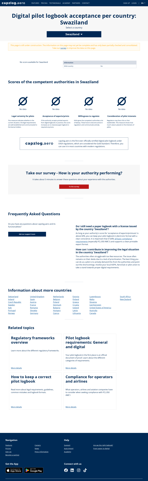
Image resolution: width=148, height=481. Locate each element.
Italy (10, 308)
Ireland (11, 299)
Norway (11, 313)
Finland (76, 299)
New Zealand (125, 299)
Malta (91, 299)
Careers (38, 445)
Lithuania (77, 313)
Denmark (57, 305)
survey (63, 48)
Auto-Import (68, 448)
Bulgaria (56, 308)
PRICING (44, 3)
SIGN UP (126, 3)
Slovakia (33, 310)
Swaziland (72, 34)
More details (16, 368)
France (33, 305)
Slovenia (93, 302)
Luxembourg (95, 296)
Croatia (76, 305)
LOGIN (134, 3)
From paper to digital (101, 448)
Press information (41, 452)
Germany (34, 313)
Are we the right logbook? (103, 445)
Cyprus (56, 313)
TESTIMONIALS (55, 3)
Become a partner (12, 455)
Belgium (56, 299)
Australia (93, 310)
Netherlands (58, 296)
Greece (76, 302)
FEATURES (35, 3)
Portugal (12, 310)
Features (8, 445)
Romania (34, 308)
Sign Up (8, 452)
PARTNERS (76, 3)
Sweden (11, 305)
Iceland (76, 308)
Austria (33, 302)
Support (67, 445)
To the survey (74, 187)
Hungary (57, 310)
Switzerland (13, 296)
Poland (56, 302)
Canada (92, 313)
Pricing (8, 448)
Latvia (75, 310)
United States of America (100, 308)
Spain (32, 299)
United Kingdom (37, 296)
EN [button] (142, 3)
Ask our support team (27, 234)
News (37, 448)
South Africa (125, 296)
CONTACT (85, 3)
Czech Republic (14, 302)
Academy (67, 452)
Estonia (76, 296)
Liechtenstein (95, 305)
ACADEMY (66, 3)
